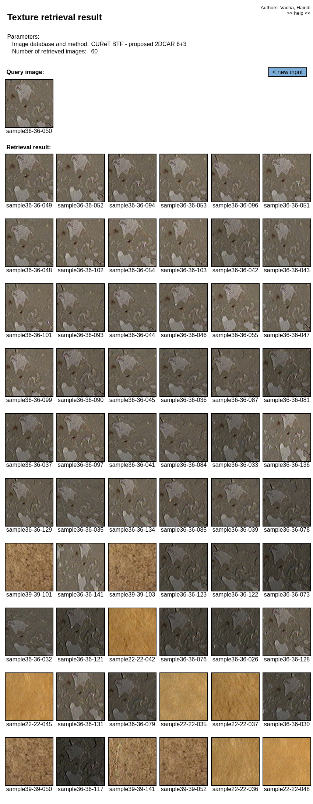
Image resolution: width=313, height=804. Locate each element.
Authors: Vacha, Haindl (285, 7)
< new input (287, 72)
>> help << (298, 13)
